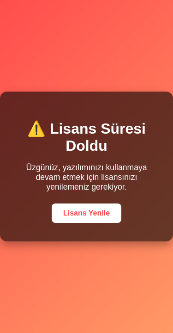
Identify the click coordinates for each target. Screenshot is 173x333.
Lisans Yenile (86, 213)
